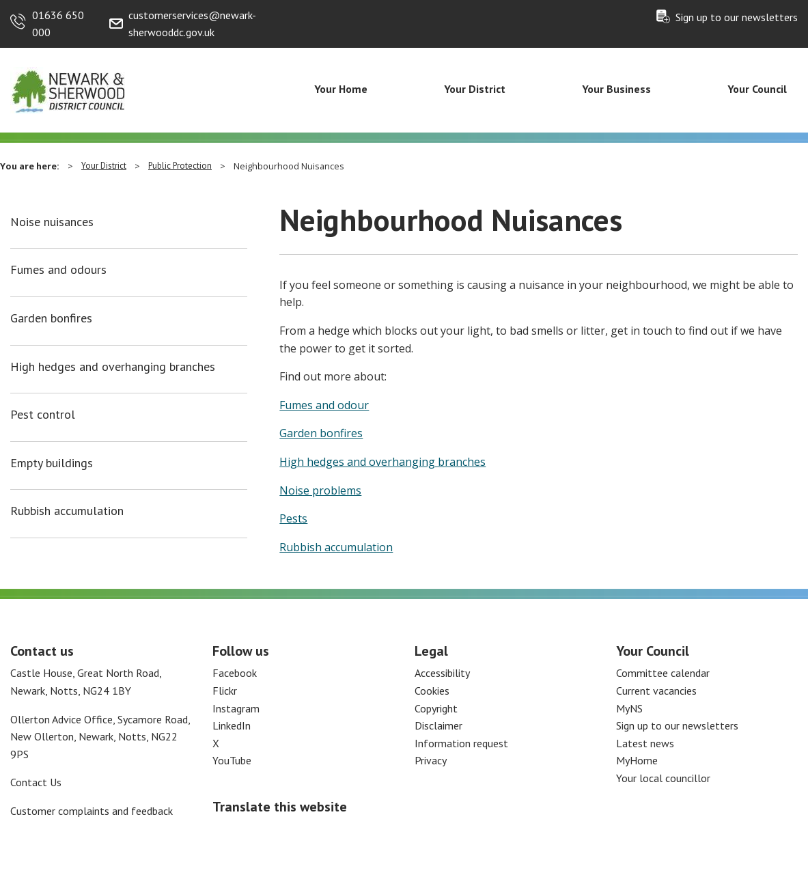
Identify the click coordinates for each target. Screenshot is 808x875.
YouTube (231, 760)
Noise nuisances (52, 222)
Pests (293, 518)
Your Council (757, 89)
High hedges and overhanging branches (112, 366)
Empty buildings (51, 463)
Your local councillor (663, 778)
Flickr (224, 690)
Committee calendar (663, 673)
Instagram (236, 708)
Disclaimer (438, 725)
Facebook (234, 673)
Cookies (432, 690)
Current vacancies (656, 690)
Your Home (340, 89)
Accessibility (442, 673)
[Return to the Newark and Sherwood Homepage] (68, 89)
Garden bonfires (51, 318)
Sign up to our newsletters (736, 17)
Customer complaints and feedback (91, 811)
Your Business (616, 89)
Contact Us (35, 782)
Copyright (436, 708)
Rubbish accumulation (67, 510)
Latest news (645, 743)
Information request (461, 743)
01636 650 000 (58, 24)
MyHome (637, 760)
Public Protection (180, 165)
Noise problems (320, 490)
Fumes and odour (324, 405)
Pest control (42, 414)
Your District (474, 89)
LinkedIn (231, 725)
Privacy (431, 760)
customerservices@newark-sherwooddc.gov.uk (192, 24)
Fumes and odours (58, 269)
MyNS (629, 708)
